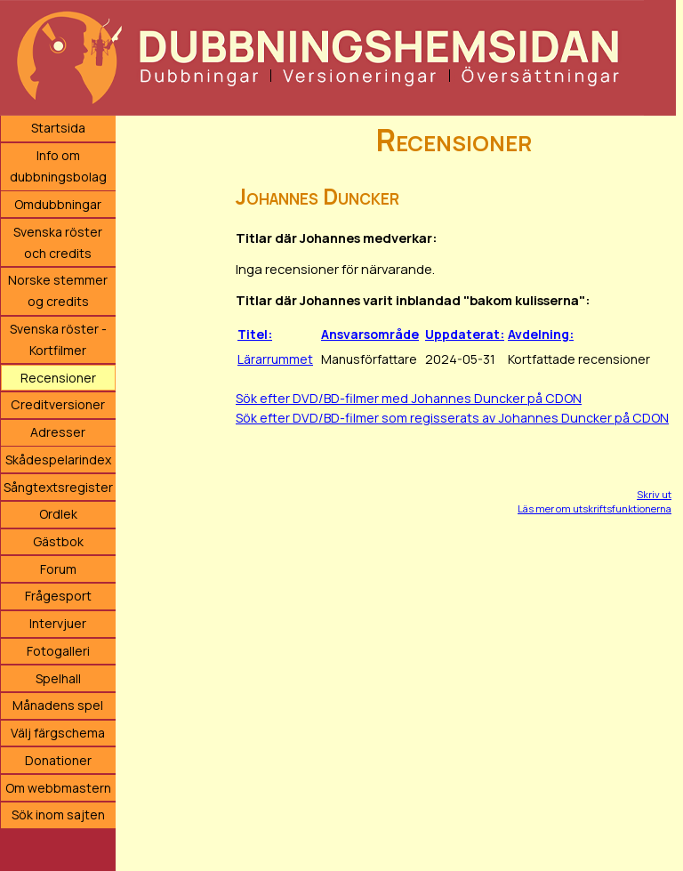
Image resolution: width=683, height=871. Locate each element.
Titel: (254, 334)
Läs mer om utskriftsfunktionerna (594, 508)
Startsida (58, 127)
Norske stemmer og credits (58, 290)
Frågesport (58, 595)
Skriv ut (654, 494)
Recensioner (58, 377)
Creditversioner (58, 404)
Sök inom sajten (58, 814)
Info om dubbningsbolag (58, 166)
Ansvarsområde (370, 334)
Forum (58, 569)
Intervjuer (57, 623)
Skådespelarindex (58, 459)
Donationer (58, 760)
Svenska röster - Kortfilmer (58, 339)
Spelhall (58, 678)
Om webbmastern (58, 787)
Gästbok (58, 541)
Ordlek (58, 513)
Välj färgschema (58, 732)
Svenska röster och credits (57, 242)
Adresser (57, 431)
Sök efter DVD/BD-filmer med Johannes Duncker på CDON (409, 398)
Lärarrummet (275, 359)
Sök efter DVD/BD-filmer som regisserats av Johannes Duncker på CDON (452, 417)
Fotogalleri (58, 650)
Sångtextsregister (58, 487)
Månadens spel (57, 705)
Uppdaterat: (464, 334)
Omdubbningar (57, 204)
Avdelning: (541, 334)
